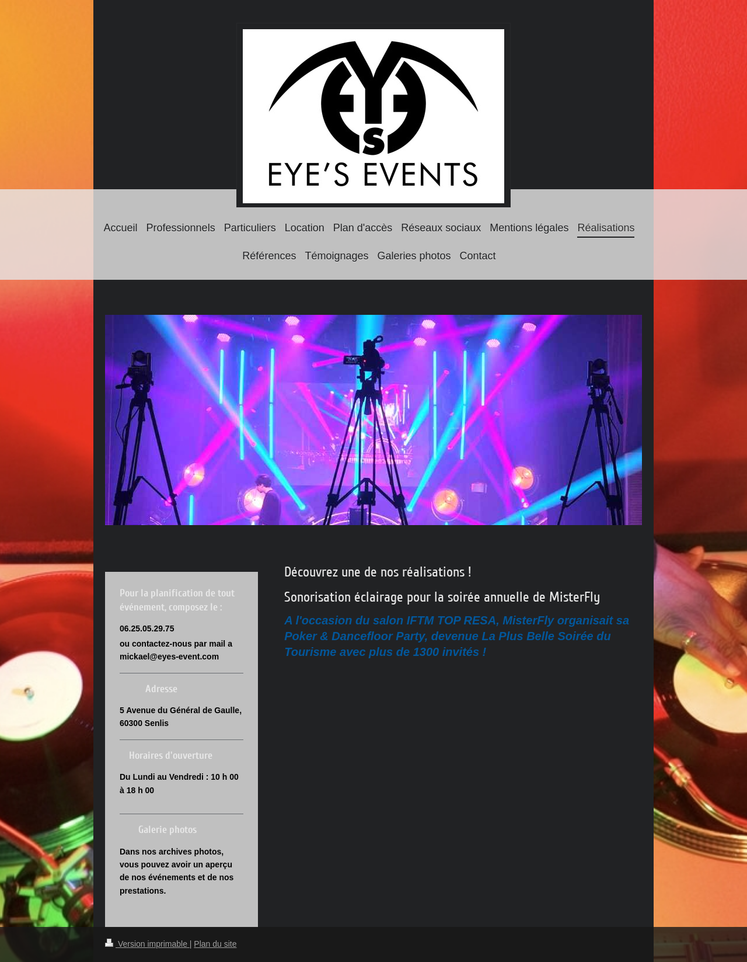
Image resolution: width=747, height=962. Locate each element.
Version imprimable (147, 944)
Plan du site (215, 944)
